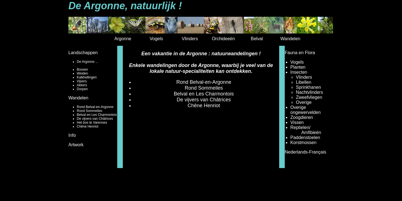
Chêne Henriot (87, 126)
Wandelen (290, 38)
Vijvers (82, 81)
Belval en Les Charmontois (97, 115)
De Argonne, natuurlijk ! (125, 5)
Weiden (82, 73)
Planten (297, 67)
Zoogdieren (301, 117)
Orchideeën (223, 38)
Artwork (75, 144)
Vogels (156, 38)
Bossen (82, 69)
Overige (304, 102)
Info (72, 135)
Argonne (122, 38)
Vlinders (190, 38)
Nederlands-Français (305, 152)
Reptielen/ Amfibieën (305, 130)
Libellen (303, 82)
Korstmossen (303, 142)
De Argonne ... (87, 62)
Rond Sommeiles (89, 111)
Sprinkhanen (308, 87)
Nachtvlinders (309, 92)
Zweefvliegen (309, 97)
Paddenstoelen (305, 137)
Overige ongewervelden (305, 110)
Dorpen (82, 89)
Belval (257, 38)
